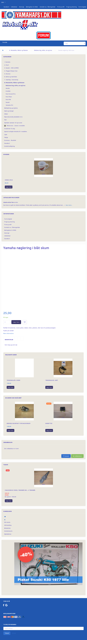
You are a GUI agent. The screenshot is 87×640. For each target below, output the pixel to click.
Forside (5, 42)
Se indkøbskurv (77, 456)
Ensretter (48, 423)
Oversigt (21, 7)
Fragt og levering (71, 7)
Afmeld (14, 633)
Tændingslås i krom (13, 380)
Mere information (8, 333)
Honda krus (9, 180)
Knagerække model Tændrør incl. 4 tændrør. (20, 490)
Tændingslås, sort (51, 380)
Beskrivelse (9, 339)
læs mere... (69, 205)
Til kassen (66, 456)
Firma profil (60, 7)
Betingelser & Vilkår (32, 7)
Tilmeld (7, 633)
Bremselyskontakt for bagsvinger (18, 423)
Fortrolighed (82, 7)
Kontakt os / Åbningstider (47, 7)
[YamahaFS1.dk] (31, 14)
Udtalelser (14, 7)
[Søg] (84, 43)
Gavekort (6, 7)
